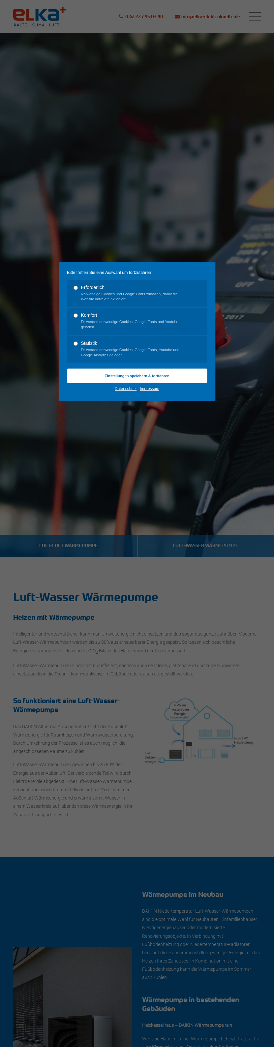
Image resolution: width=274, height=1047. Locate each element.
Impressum (149, 388)
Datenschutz (126, 388)
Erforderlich (134, 293)
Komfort (134, 321)
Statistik (134, 349)
